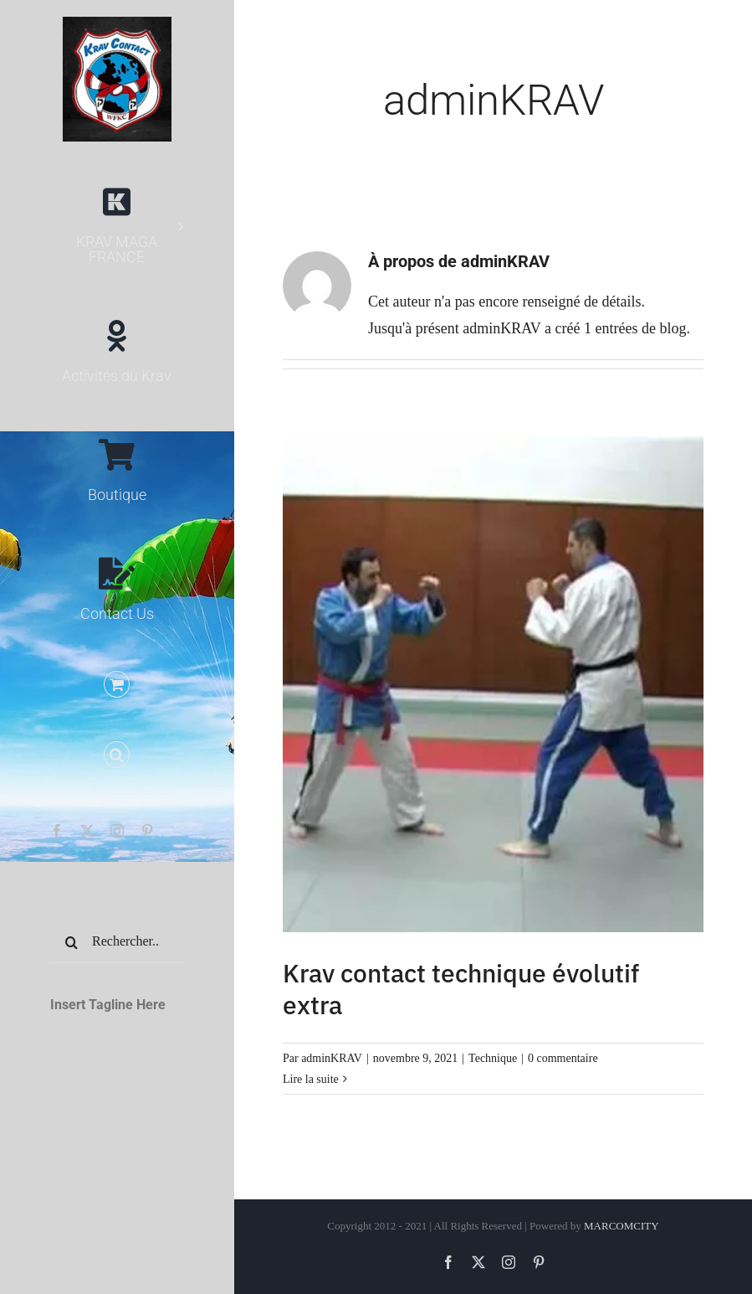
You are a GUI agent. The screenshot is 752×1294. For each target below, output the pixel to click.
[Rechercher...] (117, 942)
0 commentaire (563, 1058)
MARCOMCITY (621, 1225)
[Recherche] (71, 942)
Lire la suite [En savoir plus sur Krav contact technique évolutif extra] (311, 1079)
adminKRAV (331, 1058)
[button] (116, 755)
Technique (492, 1058)
